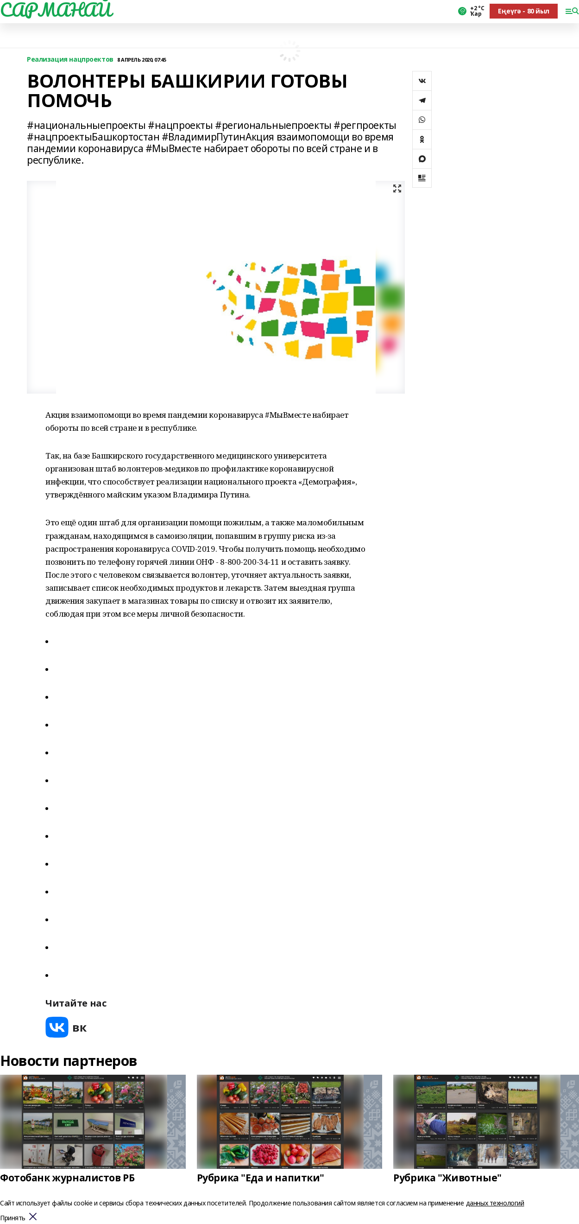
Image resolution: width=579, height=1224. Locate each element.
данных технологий (495, 1202)
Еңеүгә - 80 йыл (523, 10)
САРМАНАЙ (55, 9)
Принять (12, 1218)
